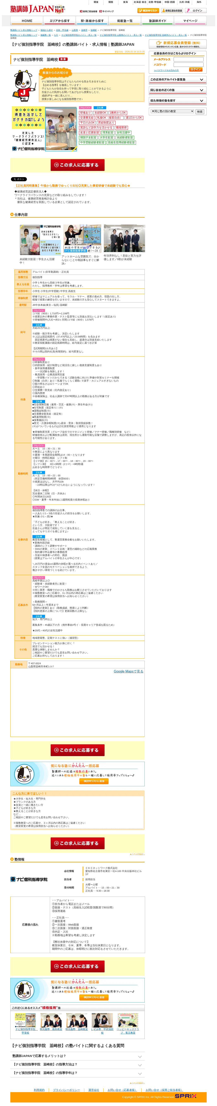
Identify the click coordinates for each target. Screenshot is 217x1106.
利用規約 (39, 1090)
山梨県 (75, 30)
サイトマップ (106, 11)
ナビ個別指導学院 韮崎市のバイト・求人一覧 (166, 35)
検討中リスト (148, 10)
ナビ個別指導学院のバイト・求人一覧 (79, 35)
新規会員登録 (172, 10)
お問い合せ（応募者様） (122, 1090)
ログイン (196, 10)
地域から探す (59, 21)
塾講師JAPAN (26, 21)
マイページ (190, 21)
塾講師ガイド (157, 21)
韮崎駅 (94, 30)
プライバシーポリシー (66, 1090)
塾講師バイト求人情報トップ (23, 30)
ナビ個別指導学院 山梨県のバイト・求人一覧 (121, 35)
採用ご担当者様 (88, 11)
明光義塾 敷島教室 (51, 1029)
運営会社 (93, 1090)
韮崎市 (84, 30)
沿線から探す (92, 21)
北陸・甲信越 (62, 30)
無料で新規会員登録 (178, 44)
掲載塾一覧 (124, 21)
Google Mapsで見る (128, 671)
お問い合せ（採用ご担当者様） (164, 1090)
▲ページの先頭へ (137, 854)
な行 (56, 35)
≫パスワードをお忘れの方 (166, 70)
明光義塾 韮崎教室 (77, 1029)
